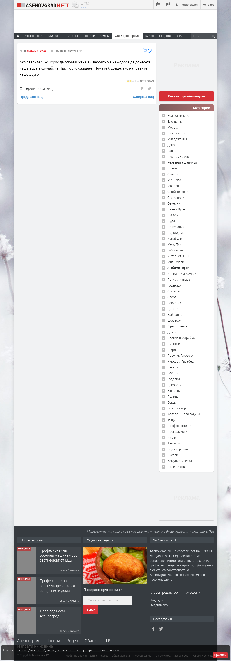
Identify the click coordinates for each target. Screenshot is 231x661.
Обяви (91, 640)
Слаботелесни (177, 192)
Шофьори (174, 320)
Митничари (175, 262)
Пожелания (176, 227)
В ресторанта (177, 326)
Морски (173, 127)
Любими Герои (36, 51)
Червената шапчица (182, 162)
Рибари (172, 215)
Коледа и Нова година (183, 414)
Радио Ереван (177, 449)
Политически (177, 467)
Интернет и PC (178, 256)
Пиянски (173, 344)
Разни (171, 151)
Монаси (173, 186)
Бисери (172, 455)
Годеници (174, 285)
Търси (91, 609)
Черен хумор (176, 408)
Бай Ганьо (174, 314)
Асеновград (28, 640)
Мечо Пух (174, 244)
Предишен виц (31, 97)
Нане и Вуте (176, 209)
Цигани (172, 309)
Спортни (173, 291)
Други (171, 332)
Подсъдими (176, 232)
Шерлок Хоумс (178, 156)
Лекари (172, 367)
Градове (165, 36)
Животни (174, 390)
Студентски (175, 197)
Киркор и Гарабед (180, 361)
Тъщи (171, 420)
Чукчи (171, 437)
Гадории (173, 379)
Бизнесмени (176, 133)
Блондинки (175, 121)
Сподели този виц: (36, 88)
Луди (171, 221)
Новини (89, 36)
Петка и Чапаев (178, 279)
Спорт (171, 297)
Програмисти (177, 431)
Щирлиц (173, 349)
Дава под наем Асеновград (52, 613)
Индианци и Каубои (181, 273)
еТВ (106, 640)
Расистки (174, 303)
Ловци (172, 168)
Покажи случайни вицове (186, 96)
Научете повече (108, 650)
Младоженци (177, 139)
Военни (172, 373)
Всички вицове (178, 115)
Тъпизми (173, 443)
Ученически (175, 180)
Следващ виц (143, 97)
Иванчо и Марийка (181, 338)
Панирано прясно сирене (104, 589)
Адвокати (174, 385)
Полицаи (173, 396)
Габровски (175, 250)
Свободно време (127, 36)
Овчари (172, 174)
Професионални (179, 426)
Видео (72, 640)
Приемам (220, 655)
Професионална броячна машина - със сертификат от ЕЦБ (58, 555)
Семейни (173, 203)
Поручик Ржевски (180, 355)
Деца (171, 145)
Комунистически (179, 461)
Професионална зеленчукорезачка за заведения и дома (57, 585)
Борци (172, 402)
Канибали (174, 238)
